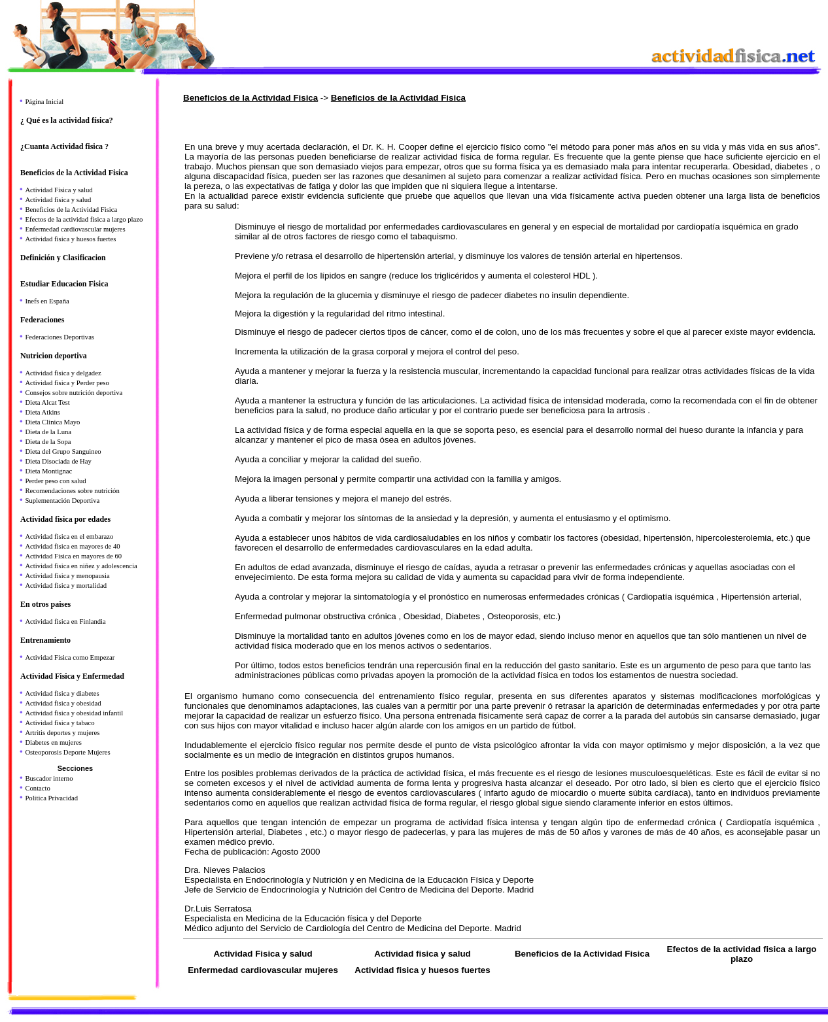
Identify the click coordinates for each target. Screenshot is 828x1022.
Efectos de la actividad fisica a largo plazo (84, 219)
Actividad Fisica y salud (58, 190)
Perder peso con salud (55, 481)
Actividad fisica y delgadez (63, 373)
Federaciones (42, 319)
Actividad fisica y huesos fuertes (70, 239)
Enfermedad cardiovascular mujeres (75, 229)
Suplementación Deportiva (62, 500)
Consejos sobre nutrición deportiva (73, 392)
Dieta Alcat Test (47, 402)
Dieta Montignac (48, 471)
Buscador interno (49, 778)
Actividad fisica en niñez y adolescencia (81, 566)
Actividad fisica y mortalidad (66, 585)
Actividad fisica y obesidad (63, 703)
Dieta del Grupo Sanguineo (63, 451)
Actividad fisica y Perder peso (67, 382)
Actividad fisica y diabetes (62, 693)
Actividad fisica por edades (65, 519)
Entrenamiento (45, 640)
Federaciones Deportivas (59, 337)
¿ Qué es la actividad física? (66, 120)
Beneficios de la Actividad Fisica (74, 172)
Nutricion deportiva (53, 355)
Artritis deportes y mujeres (62, 732)
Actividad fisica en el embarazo (69, 536)
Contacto (37, 788)
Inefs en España (47, 301)
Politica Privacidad (51, 798)
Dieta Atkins (42, 412)
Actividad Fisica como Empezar (69, 657)
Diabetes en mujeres (53, 742)
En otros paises (45, 604)
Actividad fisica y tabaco (59, 722)
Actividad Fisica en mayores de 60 (73, 556)
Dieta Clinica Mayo (52, 422)
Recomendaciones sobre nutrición (72, 490)
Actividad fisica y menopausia (67, 575)
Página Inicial (44, 101)
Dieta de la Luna (48, 431)
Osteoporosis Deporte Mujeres (67, 752)
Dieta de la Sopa (48, 441)
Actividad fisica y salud (58, 199)
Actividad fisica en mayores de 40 (72, 546)
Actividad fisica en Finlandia (65, 621)
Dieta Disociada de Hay (58, 461)
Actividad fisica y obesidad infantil (74, 713)
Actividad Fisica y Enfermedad (72, 676)
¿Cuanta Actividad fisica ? (64, 146)
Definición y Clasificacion (63, 257)
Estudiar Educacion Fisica (64, 283)
